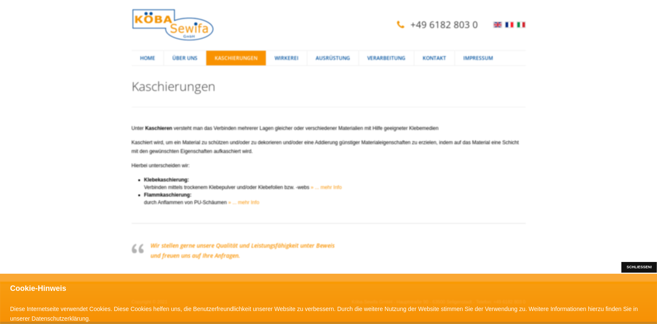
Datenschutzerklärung (59, 318)
